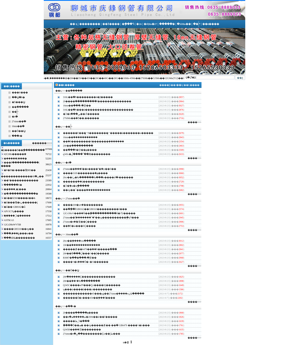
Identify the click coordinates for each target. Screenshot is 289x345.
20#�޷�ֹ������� (75, 145)
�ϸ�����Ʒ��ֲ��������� (23, 150)
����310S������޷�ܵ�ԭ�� (83, 173)
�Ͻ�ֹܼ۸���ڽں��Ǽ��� (79, 114)
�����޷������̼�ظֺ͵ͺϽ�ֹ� (74, 321)
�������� (89, 23)
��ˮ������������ (20, 180)
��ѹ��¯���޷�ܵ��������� (84, 190)
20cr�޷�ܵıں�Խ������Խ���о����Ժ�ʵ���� (95, 177)
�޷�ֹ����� (167, 23)
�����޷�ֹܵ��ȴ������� (81, 181)
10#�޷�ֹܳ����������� (79, 245)
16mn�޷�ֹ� (18, 126)
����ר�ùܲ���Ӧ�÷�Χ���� (83, 262)
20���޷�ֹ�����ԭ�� (78, 312)
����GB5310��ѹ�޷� (18, 229)
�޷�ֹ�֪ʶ (15, 111)
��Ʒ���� (111, 23)
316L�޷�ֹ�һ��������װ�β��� (85, 97)
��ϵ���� (210, 23)
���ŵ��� (20, 92)
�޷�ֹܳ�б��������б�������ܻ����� (91, 141)
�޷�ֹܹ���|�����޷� (15, 158)
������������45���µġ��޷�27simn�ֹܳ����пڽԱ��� (101, 293)
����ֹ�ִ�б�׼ (12, 184)
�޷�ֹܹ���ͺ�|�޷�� (14, 189)
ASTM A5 (8, 220)
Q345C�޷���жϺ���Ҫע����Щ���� (89, 285)
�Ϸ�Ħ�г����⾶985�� (19, 170)
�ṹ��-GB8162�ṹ (14, 207)
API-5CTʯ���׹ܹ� (13, 211)
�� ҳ (73, 23)
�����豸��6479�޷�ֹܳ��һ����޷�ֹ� (87, 249)
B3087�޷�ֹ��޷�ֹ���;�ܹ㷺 (77, 257)
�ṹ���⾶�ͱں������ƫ (20, 202)
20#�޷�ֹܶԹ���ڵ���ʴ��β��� (84, 253)
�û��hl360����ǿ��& (19, 198)
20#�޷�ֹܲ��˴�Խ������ (79, 281)
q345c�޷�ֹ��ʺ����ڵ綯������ (84, 154)
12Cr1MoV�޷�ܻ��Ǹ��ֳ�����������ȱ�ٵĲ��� (97, 213)
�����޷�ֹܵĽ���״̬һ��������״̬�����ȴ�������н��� (106, 133)
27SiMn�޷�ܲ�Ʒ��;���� (78, 118)
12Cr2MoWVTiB (12, 224)
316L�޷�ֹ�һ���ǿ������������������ (95, 109)
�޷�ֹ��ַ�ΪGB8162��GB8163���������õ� (92, 209)
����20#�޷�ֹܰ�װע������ (80, 205)
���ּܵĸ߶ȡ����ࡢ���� (19, 237)
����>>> (194, 122)
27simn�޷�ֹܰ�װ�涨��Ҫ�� (77, 221)
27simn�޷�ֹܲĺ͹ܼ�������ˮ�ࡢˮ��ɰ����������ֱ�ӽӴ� (98, 217)
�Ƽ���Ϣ (18, 102)
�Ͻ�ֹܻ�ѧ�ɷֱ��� (73, 185)
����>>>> (44, 143)
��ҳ (179, 85)
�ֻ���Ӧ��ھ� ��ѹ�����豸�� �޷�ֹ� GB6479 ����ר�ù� (104, 325)
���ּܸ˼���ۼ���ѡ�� (18, 233)
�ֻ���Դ (128, 23)
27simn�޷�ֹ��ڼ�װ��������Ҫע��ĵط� (89, 333)
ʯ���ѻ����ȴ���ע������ (85, 289)
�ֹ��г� (17, 135)
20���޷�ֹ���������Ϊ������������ (94, 101)
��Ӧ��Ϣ (18, 131)
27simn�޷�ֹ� (19, 121)
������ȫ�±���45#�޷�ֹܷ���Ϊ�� (87, 297)
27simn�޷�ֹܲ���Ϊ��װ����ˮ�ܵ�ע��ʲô (87, 169)
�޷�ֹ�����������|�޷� (20, 193)
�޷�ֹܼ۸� (15, 116)
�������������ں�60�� (22, 176)
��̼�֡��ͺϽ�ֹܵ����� (17, 215)
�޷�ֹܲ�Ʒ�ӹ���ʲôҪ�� (77, 226)
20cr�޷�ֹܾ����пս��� (77, 240)
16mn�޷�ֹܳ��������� (78, 137)
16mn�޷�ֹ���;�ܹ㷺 (74, 105)
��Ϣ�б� (18, 97)
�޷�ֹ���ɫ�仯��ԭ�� (77, 150)
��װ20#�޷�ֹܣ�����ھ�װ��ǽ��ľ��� (88, 316)
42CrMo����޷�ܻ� (14, 154)
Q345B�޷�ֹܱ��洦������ (79, 329)
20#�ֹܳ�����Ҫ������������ (87, 276)
